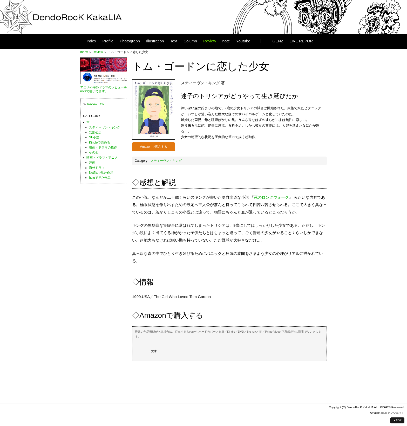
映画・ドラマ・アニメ (102, 157)
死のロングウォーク (271, 197)
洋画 (92, 162)
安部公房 (95, 132)
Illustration (155, 41)
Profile (108, 41)
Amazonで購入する (153, 147)
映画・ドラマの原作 (103, 147)
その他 (93, 152)
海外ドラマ (97, 168)
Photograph (130, 41)
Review (209, 41)
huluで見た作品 (100, 177)
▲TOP (397, 420)
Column (190, 41)
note (226, 41)
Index (91, 41)
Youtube (243, 41)
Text (174, 41)
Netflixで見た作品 (101, 173)
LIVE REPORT (302, 41)
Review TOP (95, 104)
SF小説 (94, 137)
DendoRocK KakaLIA (360, 407)
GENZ (278, 41)
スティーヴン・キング (166, 161)
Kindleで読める (99, 142)
